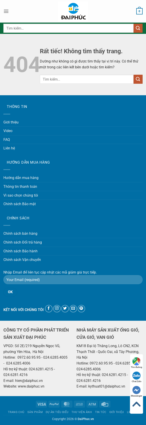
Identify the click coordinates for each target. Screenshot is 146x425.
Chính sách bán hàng (20, 233)
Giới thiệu (11, 122)
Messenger (136, 391)
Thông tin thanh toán (20, 186)
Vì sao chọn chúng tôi (20, 195)
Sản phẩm (35, 412)
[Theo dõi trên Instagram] (57, 308)
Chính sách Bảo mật (19, 204)
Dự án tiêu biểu (57, 412)
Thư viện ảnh (82, 412)
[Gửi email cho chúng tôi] (73, 308)
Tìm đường (136, 362)
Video (7, 131)
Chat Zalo (136, 377)
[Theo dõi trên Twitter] (65, 308)
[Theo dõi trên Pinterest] (81, 308)
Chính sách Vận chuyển (22, 260)
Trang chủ (16, 412)
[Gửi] (138, 28)
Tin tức (100, 412)
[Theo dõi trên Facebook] (49, 308)
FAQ (6, 139)
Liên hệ (9, 148)
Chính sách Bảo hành (20, 251)
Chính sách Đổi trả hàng (22, 242)
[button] (6, 11)
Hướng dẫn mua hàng (20, 178)
